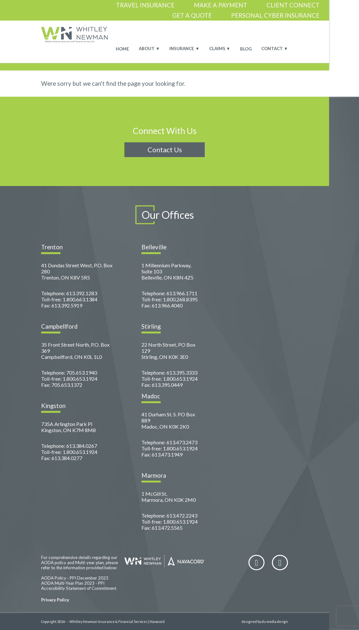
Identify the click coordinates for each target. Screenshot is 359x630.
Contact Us (165, 150)
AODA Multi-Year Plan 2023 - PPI (72, 583)
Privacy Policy (55, 599)
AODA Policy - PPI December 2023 (74, 578)
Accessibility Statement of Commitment (78, 588)
